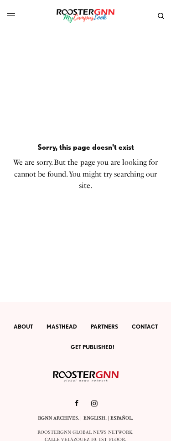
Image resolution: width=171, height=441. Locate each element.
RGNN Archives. (58, 418)
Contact (145, 326)
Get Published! (92, 347)
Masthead (62, 326)
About (23, 326)
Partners (104, 326)
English (94, 418)
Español (121, 418)
